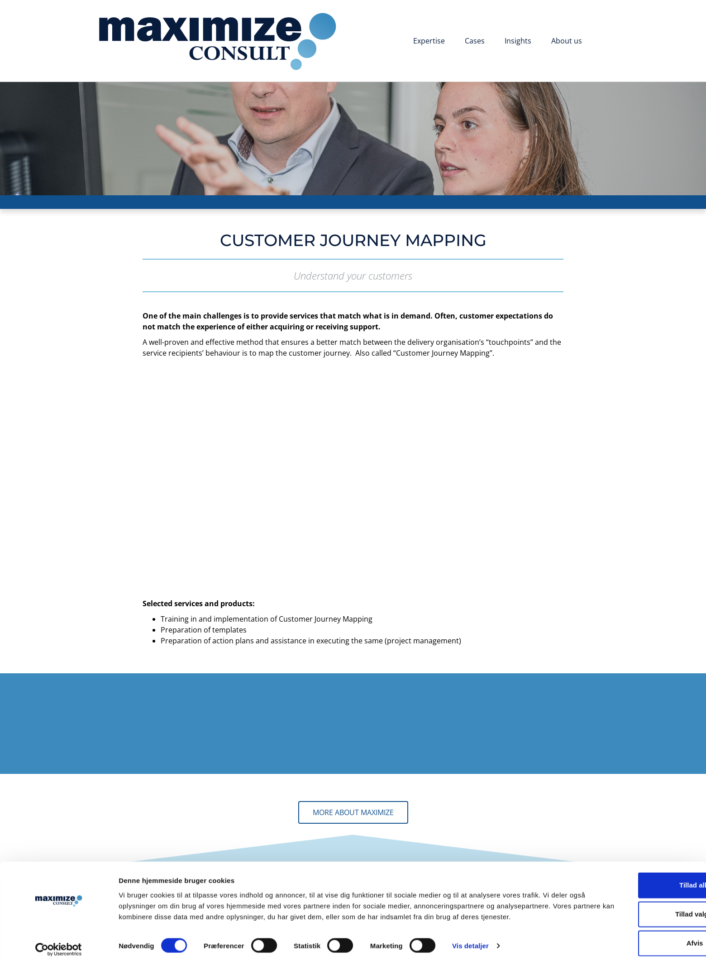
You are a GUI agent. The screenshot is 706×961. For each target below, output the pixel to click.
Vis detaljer (470, 943)
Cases (475, 41)
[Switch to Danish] (606, 41)
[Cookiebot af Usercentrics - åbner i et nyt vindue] (58, 943)
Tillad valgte (630, 900)
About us (566, 41)
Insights (518, 41)
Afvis (630, 929)
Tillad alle (630, 871)
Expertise (429, 41)
